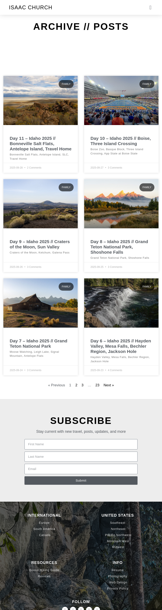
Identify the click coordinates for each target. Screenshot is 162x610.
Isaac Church (31, 7)
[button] (150, 7)
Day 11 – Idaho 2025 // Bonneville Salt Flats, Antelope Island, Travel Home (41, 143)
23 (97, 385)
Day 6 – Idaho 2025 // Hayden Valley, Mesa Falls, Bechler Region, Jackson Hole (120, 346)
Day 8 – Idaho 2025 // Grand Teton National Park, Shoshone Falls (119, 247)
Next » (109, 385)
